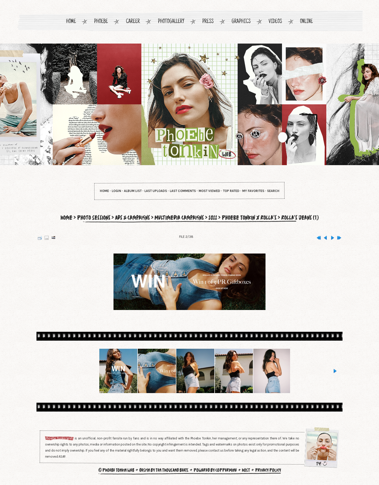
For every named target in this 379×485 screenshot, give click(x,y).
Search (273, 191)
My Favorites (253, 191)
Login (116, 191)
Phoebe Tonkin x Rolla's (250, 217)
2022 (212, 217)
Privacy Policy (268, 470)
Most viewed (209, 191)
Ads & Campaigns (130, 217)
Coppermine (226, 470)
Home (71, 22)
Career (133, 22)
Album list (133, 191)
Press (208, 22)
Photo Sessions (91, 217)
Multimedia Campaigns (178, 217)
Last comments (183, 191)
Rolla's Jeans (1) (302, 217)
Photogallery (171, 22)
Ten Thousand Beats (172, 470)
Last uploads (155, 191)
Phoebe (101, 22)
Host (246, 470)
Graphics (241, 22)
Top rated (231, 191)
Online (306, 22)
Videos (275, 22)
